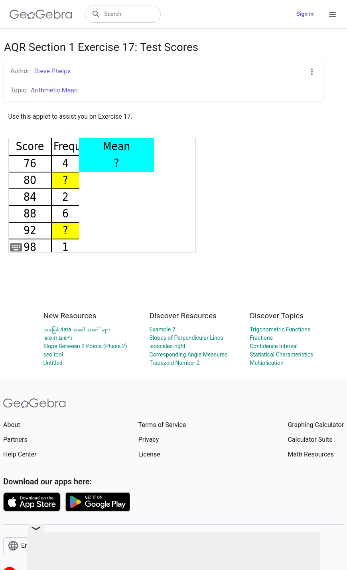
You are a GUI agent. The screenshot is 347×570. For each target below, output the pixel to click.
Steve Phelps (52, 71)
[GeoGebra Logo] (41, 14)
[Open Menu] (332, 14)
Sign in (304, 14)
